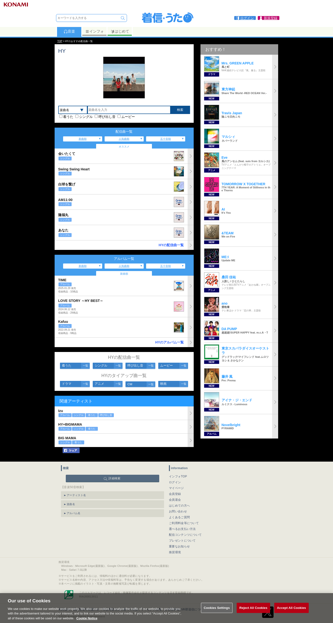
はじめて (119, 31)
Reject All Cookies (253, 614)
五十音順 (165, 138)
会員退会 (175, 499)
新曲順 (83, 138)
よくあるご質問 (179, 517)
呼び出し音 (107, 117)
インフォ (94, 31)
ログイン (175, 482)
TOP (59, 41)
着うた (68, 117)
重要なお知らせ (179, 546)
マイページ (176, 488)
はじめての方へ (179, 505)
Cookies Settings (217, 614)
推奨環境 (175, 552)
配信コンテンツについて (185, 534)
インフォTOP (178, 476)
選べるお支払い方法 (182, 529)
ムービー (128, 117)
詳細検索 (114, 478)
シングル (86, 117)
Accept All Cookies (291, 614)
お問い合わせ (178, 511)
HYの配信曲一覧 (171, 245)
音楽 (69, 31)
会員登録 (175, 494)
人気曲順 (124, 138)
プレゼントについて (182, 540)
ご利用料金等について (184, 523)
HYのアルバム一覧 (169, 342)
